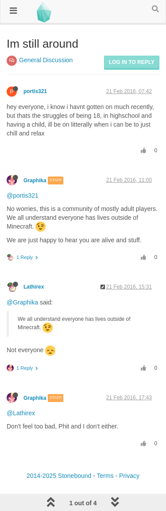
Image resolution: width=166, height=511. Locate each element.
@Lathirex (21, 413)
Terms (105, 475)
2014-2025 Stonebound (59, 475)
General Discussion (46, 60)
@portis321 (23, 195)
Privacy (129, 475)
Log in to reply (131, 62)
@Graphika (22, 302)
